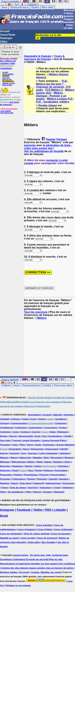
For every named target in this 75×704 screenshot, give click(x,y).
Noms (68, 462)
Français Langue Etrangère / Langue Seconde (35, 440)
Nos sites (47, 7)
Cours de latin (28, 538)
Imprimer (5, 76)
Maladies (37, 457)
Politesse (48, 470)
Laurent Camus (20, 555)
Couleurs (25, 432)
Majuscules (25, 457)
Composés (60, 423)
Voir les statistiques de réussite (44, 151)
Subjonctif (38, 483)
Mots (46, 457)
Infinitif (63, 449)
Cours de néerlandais (11, 533)
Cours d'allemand (63, 529)
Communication (19, 423)
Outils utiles (34, 542)
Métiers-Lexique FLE (60, 98)
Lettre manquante (48, 453)
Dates (53, 432)
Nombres (58, 462)
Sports (14, 483)
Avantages (6, 68)
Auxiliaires (60, 419)
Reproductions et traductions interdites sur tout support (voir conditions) (37, 563)
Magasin (4, 457)
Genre (30, 444)
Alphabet (4, 419)
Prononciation (57, 474)
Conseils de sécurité (37, 559)
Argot (33, 419)
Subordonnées (53, 483)
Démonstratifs (26, 436)
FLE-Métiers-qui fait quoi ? (52, 82)
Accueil (5, 31)
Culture (32, 4)
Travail (56, 487)
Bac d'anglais (48, 542)
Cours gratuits (10, 379)
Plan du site (7, 79)
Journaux (33, 453)
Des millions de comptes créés (8, 61)
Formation (5, 444)
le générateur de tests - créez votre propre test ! (48, 147)
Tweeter (51, 139)
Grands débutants (65, 444)
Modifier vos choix (50, 572)
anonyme (30, 145)
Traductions (45, 487)
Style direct (25, 483)
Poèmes (18, 474)
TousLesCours (19, 7)
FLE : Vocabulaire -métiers (52, 101)
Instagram (7, 510)
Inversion (14, 453)
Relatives (4, 483)
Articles (42, 419)
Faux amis (5, 440)
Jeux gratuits (5, 111)
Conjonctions (35, 427)
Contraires (5, 432)
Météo (40, 462)
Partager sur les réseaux (18, 585)
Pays (30, 470)
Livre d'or (6, 78)
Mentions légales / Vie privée (14, 572)
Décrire (13, 436)
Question (63, 479)
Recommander (8, 81)
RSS (48, 510)
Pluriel (38, 470)
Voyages (47, 492)
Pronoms (44, 474)
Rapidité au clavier (9, 538)
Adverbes (69, 414)
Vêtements (58, 492)
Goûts (38, 444)
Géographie (15, 449)
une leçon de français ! (9, 103)
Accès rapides (8, 74)
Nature (48, 462)
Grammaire (48, 444)
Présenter (42, 479)
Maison (14, 457)
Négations (17, 466)
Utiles (3, 41)
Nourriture (5, 466)
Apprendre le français (37, 56)
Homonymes (37, 449)
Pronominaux (31, 474)
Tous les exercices (35, 312)
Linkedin (60, 510)
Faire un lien (7, 85)
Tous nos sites (63, 385)
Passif (15, 470)
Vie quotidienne (16, 492)
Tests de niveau (18, 487)
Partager (61, 139)
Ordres (38, 466)
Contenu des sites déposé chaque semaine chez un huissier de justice (37, 568)
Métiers (53, 74)
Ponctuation (61, 470)
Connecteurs (50, 427)
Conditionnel (6, 427)
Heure (26, 449)
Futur (15, 444)
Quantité (53, 479)
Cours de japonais (60, 533)
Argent (25, 419)
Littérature (64, 453)
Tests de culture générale (37, 533)
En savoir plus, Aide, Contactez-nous (49, 555)
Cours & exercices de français (44, 57)
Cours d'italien (44, 529)
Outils (35, 7)
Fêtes (22, 444)
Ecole (38, 436)
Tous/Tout (33, 487)
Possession (6, 474)
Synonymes (68, 483)
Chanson (4, 423)
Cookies (35, 572)
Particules (5, 470)
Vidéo (3, 492)
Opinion (29, 466)
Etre (45, 436)
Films (63, 440)
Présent (31, 479)
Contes (62, 427)
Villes (28, 492)
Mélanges (5, 462)
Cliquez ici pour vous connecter (10, 53)
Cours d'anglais (44, 525)
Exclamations (55, 436)
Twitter (38, 510)
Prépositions (18, 479)
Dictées (4, 436)
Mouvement (57, 457)
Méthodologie (19, 462)
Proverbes (5, 479)
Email (4, 515)
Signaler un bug (8, 83)
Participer (6, 38)
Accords (47, 414)
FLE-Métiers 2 (54, 89)
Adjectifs (57, 414)
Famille (68, 436)
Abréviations (34, 414)
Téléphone (67, 487)
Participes (63, 466)
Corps (16, 432)
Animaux (15, 419)
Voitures (37, 492)
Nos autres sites (6, 113)
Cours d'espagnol (27, 529)
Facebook (24, 510)
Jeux (4, 7)
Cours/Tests (7, 34)
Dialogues (63, 432)
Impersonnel (52, 449)
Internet (4, 453)
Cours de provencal (47, 538)
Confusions (21, 427)
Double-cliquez (47, 105)
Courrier (36, 432)
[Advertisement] (49, 344)
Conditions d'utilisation (13, 559)
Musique (69, 457)
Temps (4, 487)
